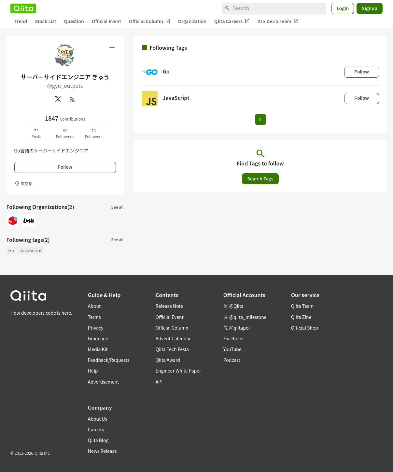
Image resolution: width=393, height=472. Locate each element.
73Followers (93, 133)
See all (117, 207)
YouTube (232, 349)
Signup (369, 8)
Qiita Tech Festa (172, 349)
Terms (94, 317)
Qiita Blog (98, 440)
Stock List (45, 21)
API (159, 381)
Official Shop (304, 327)
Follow (65, 167)
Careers (96, 429)
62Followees (65, 133)
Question (74, 21)
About (94, 306)
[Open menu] (112, 47)
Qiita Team (302, 306)
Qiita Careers (232, 21)
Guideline (98, 338)
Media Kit (98, 349)
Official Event (106, 21)
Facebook (233, 338)
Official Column (149, 21)
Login (343, 8)
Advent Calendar (173, 338)
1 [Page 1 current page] (260, 119)
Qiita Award (168, 360)
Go (11, 250)
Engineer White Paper (178, 370)
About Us (97, 418)
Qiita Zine (301, 317)
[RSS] (72, 99)
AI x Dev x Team (278, 21)
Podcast (231, 360)
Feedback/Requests (109, 360)
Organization (192, 21)
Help (93, 370)
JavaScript (31, 250)
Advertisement (103, 381)
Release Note (169, 306)
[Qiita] (23, 8)
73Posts (36, 133)
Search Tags (260, 178)
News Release (102, 451)
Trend (20, 21)
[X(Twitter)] (58, 99)
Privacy (95, 327)
